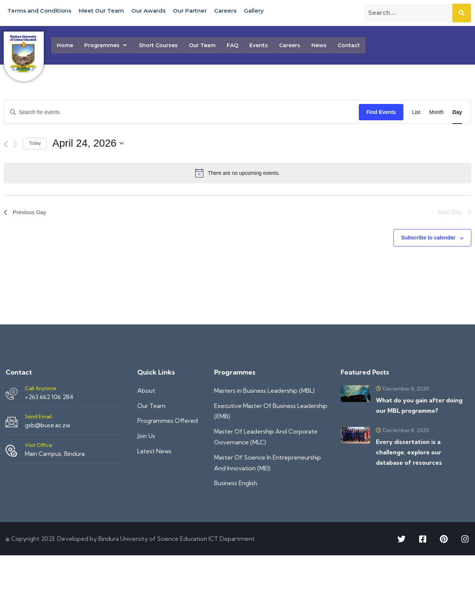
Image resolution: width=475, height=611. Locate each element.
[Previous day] (6, 144)
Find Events (381, 112)
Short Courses (158, 45)
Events (258, 45)
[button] (106, 45)
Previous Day (26, 212)
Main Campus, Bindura (55, 453)
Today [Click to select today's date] (35, 143)
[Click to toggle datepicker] (88, 143)
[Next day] (15, 144)
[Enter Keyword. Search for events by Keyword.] (181, 112)
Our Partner (190, 10)
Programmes (106, 45)
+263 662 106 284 (49, 397)
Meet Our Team (101, 10)
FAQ (232, 45)
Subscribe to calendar (428, 238)
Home (65, 45)
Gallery (254, 10)
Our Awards (148, 10)
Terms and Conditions (39, 10)
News (319, 45)
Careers (225, 10)
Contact (349, 45)
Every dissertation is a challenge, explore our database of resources (409, 452)
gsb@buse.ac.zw (47, 425)
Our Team (202, 45)
